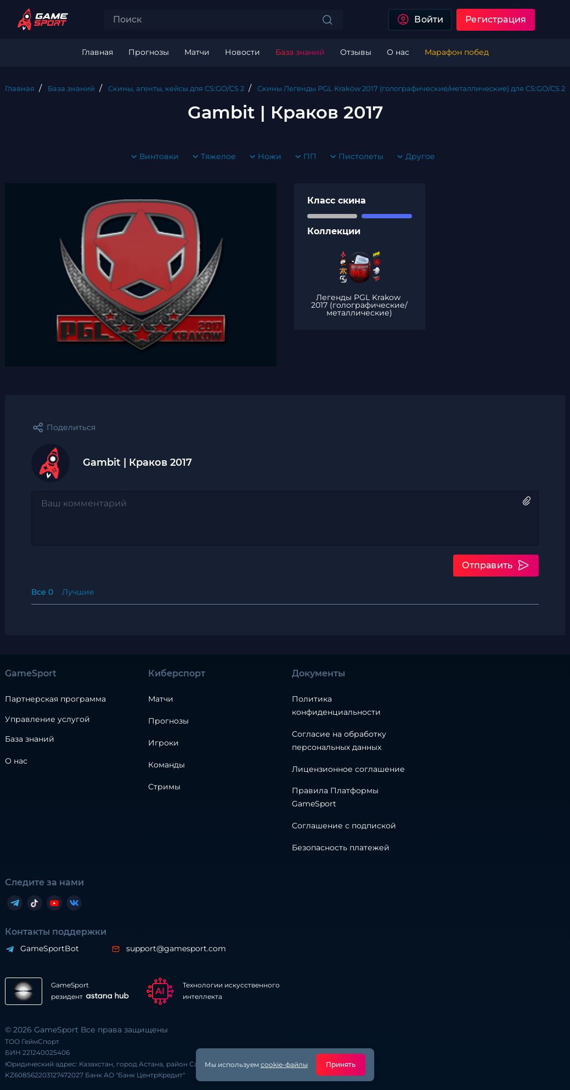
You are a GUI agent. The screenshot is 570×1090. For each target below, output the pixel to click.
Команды (166, 765)
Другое (413, 156)
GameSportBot (49, 948)
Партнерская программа (55, 699)
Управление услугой (47, 719)
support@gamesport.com (176, 948)
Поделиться (71, 427)
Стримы (164, 787)
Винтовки (152, 156)
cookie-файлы (284, 1064)
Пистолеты (354, 156)
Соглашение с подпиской (344, 826)
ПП (303, 156)
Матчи (160, 699)
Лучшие (78, 592)
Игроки (163, 743)
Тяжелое (212, 156)
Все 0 (42, 592)
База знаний (29, 739)
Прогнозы (168, 721)
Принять (341, 1064)
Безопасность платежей (341, 847)
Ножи (263, 156)
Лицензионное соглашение (348, 769)
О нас (16, 761)
